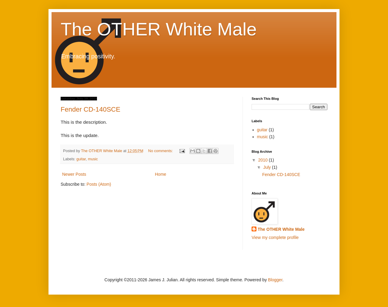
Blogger (275, 279)
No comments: (161, 151)
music (93, 159)
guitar (81, 159)
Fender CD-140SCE (90, 109)
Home (160, 174)
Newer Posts (74, 174)
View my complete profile (275, 237)
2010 (263, 160)
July (267, 167)
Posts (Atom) (99, 184)
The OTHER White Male (159, 29)
